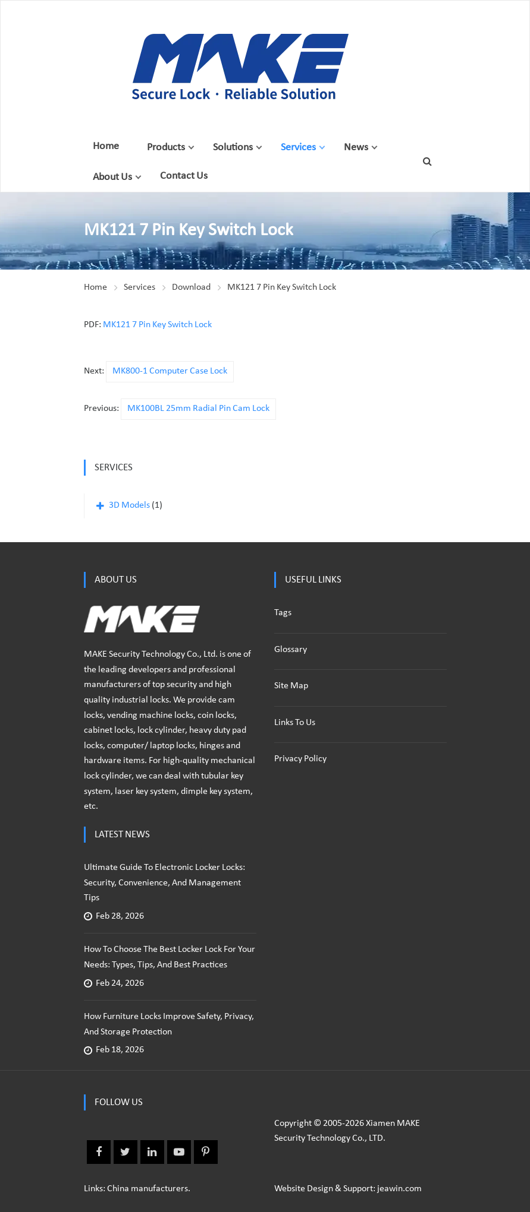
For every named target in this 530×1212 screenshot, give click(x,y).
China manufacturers (147, 1189)
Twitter (125, 1152)
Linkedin (152, 1152)
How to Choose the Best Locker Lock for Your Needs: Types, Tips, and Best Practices (169, 957)
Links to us (294, 722)
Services (298, 147)
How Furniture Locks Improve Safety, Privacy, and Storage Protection (169, 1024)
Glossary (290, 649)
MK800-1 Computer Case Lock (169, 371)
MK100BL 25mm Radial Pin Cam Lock (198, 408)
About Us (112, 177)
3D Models (129, 505)
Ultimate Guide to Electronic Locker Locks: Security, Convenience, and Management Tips (164, 883)
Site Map (291, 686)
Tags (282, 613)
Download (191, 287)
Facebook (99, 1152)
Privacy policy (300, 759)
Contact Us (184, 176)
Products (166, 147)
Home (106, 146)
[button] (191, 147)
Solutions (233, 147)
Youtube (179, 1152)
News (356, 147)
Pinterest (206, 1152)
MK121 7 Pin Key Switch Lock (281, 287)
